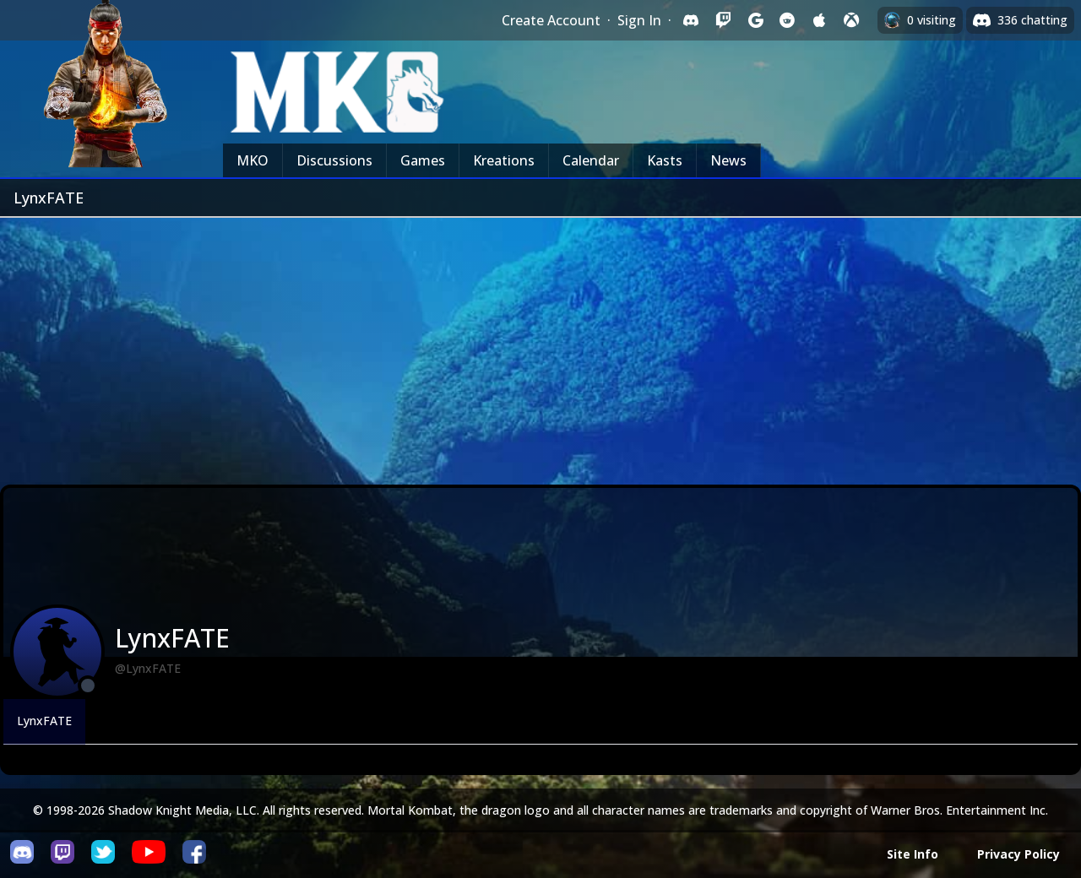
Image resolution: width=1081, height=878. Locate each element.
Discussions (334, 160)
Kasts (664, 160)
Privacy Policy (1018, 854)
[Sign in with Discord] (690, 20)
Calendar (590, 160)
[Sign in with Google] (755, 20)
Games (422, 160)
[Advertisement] (540, 344)
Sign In (639, 20)
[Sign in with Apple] (819, 20)
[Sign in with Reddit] (787, 20)
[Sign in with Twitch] (723, 20)
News (728, 160)
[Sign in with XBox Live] (851, 20)
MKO (252, 160)
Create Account (551, 20)
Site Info (912, 854)
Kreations (504, 160)
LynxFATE (44, 721)
